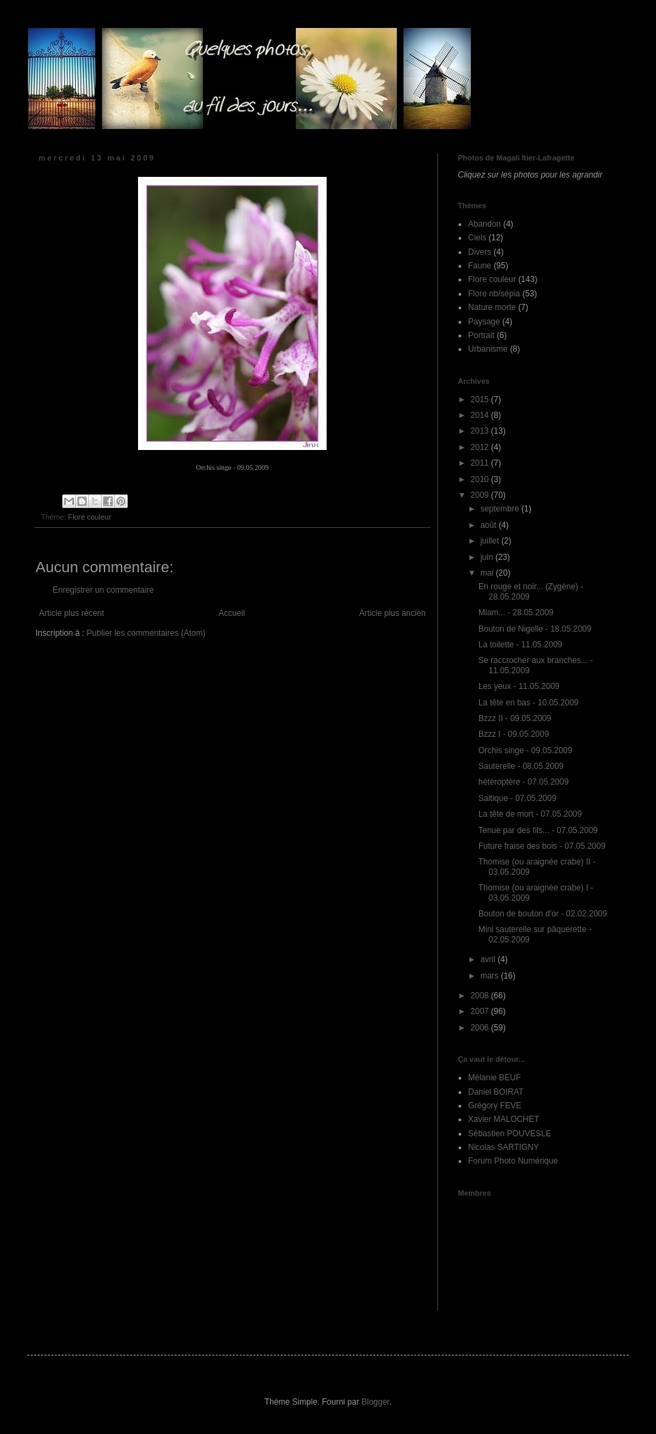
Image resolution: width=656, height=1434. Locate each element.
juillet (491, 541)
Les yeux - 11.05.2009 (519, 686)
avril (488, 959)
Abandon (484, 224)
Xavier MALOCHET (503, 1119)
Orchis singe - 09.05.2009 (525, 750)
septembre (500, 509)
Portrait (481, 335)
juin (487, 557)
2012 (481, 447)
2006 (481, 1027)
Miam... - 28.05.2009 (516, 612)
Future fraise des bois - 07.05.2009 (541, 846)
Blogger (375, 1402)
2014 (481, 415)
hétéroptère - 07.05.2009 (523, 782)
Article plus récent (71, 613)
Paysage (484, 321)
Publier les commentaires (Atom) (146, 633)
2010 (481, 479)
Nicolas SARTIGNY (503, 1147)
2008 (481, 995)
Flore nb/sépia (494, 293)
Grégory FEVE (494, 1105)
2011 (481, 463)
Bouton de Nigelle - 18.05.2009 (534, 629)
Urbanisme (488, 349)
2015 (481, 399)
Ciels (477, 237)
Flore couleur (89, 517)
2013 (481, 431)
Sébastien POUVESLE (509, 1133)
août (489, 525)
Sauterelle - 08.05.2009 (521, 766)
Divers (479, 252)
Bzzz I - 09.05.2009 (513, 734)
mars (490, 976)
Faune (479, 265)
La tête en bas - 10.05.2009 (528, 702)
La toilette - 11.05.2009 (520, 644)
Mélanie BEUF (494, 1077)
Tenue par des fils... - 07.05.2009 (538, 830)
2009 (481, 495)
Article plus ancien (392, 613)
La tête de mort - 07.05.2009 (530, 814)
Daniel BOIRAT (495, 1092)
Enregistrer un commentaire (103, 590)
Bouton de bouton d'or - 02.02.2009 (542, 913)
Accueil (232, 613)
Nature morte (492, 307)
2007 (481, 1011)
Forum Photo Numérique (513, 1161)
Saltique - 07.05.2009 (517, 798)
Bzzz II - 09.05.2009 (514, 718)
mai (488, 573)
